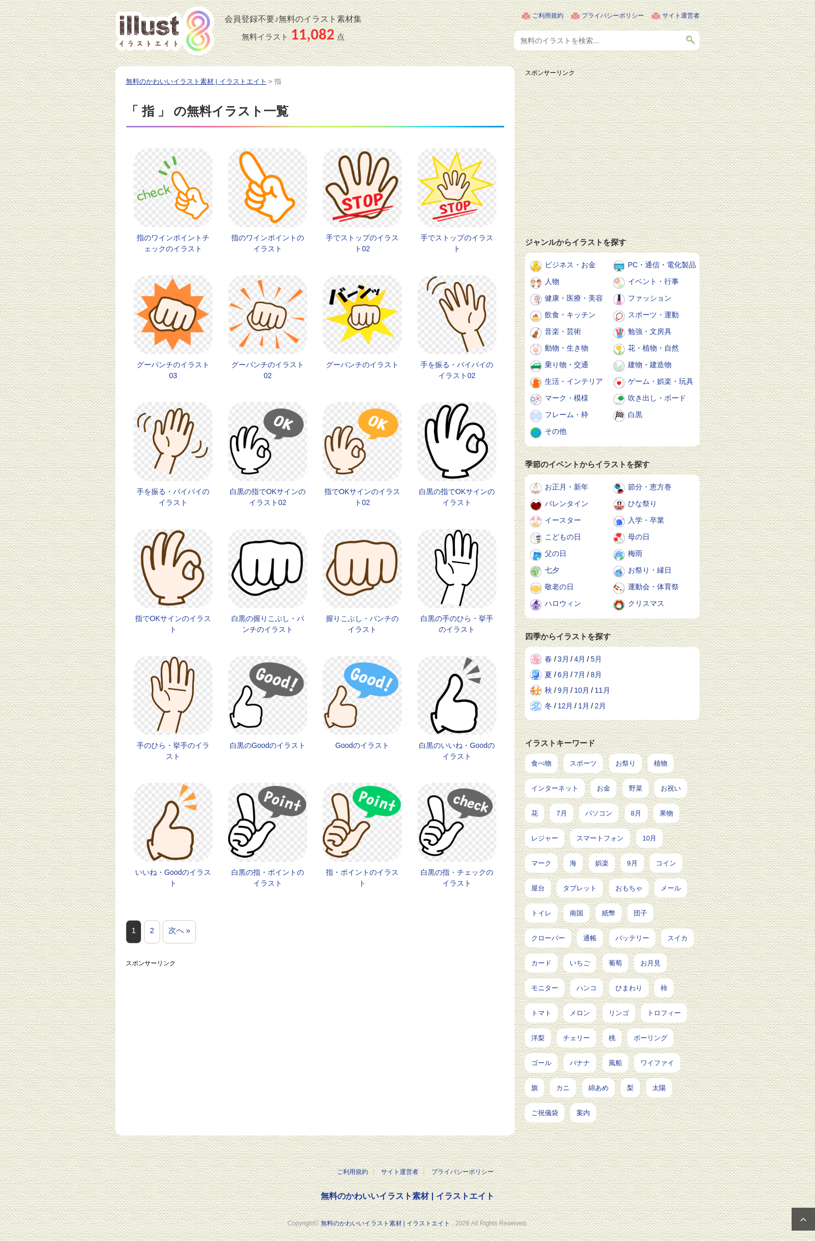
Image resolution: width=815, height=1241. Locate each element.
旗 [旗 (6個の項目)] (534, 1088)
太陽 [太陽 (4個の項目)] (659, 1088)
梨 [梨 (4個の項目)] (630, 1088)
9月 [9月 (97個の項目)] (632, 863)
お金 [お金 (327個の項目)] (603, 788)
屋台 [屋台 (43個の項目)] (538, 888)
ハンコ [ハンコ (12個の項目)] (586, 988)
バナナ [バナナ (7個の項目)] (580, 1063)
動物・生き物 (566, 348)
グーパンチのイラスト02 (267, 370)
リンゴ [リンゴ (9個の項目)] (619, 1013)
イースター (563, 520)
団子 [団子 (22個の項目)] (640, 913)
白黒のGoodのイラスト (268, 745)
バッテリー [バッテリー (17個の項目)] (632, 938)
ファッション (650, 298)
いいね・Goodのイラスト (173, 877)
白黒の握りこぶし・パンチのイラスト (267, 624)
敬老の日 (559, 587)
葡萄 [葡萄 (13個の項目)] (615, 963)
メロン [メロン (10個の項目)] (580, 1013)
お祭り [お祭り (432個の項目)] (625, 763)
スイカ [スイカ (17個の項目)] (677, 938)
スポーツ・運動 (653, 315)
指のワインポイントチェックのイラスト (173, 243)
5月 (596, 659)
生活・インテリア (574, 381)
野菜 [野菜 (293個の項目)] (635, 788)
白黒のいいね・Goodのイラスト (457, 750)
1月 (583, 706)
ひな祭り (642, 503)
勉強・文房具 (650, 331)
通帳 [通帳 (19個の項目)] (590, 938)
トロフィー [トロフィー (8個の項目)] (664, 1013)
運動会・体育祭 (653, 587)
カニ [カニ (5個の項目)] (563, 1088)
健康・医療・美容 (574, 298)
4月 (579, 659)
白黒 (635, 414)
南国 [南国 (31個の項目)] (576, 913)
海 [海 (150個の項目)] (573, 863)
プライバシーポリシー (613, 15)
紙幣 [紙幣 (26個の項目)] (608, 913)
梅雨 (635, 553)
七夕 (552, 570)
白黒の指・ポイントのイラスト (267, 877)
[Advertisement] (315, 1044)
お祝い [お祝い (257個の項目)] (671, 788)
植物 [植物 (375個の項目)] (660, 763)
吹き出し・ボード (657, 398)
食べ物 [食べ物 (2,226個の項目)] (541, 763)
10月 (581, 690)
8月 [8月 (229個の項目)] (636, 813)
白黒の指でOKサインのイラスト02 (268, 497)
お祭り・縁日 (650, 570)
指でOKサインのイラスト (173, 624)
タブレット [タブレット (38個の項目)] (580, 888)
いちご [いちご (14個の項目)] (580, 963)
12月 (565, 706)
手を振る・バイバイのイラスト (173, 497)
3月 (563, 659)
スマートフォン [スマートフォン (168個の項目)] (600, 838)
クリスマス (646, 603)
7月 (579, 674)
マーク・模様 (566, 398)
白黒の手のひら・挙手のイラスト (456, 624)
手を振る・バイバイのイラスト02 (456, 370)
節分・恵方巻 (650, 487)
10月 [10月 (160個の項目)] (649, 838)
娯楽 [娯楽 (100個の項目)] (602, 863)
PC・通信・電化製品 (662, 265)
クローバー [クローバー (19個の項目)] (548, 938)
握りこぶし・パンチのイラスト (362, 624)
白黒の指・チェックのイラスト (456, 877)
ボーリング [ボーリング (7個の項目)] (650, 1038)
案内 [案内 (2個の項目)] (583, 1113)
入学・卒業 (646, 520)
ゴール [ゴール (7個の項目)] (541, 1063)
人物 (552, 281)
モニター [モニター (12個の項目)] (544, 988)
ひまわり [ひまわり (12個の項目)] (628, 988)
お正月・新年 (566, 487)
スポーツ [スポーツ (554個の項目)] (583, 763)
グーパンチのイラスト (362, 364)
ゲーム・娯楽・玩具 (660, 381)
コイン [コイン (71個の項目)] (666, 863)
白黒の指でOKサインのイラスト (457, 497)
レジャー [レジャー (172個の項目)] (544, 838)
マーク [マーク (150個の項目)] (541, 863)
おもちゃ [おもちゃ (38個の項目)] (628, 888)
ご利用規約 (547, 15)
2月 (600, 706)
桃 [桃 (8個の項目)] (612, 1038)
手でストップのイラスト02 (362, 243)
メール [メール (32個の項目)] (671, 888)
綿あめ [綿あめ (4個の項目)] (598, 1088)
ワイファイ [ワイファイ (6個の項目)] (657, 1063)
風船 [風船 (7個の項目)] (615, 1063)
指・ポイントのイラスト (362, 877)
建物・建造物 (650, 364)
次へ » (179, 930)
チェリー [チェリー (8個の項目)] (576, 1038)
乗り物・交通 (566, 364)
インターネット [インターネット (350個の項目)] (555, 788)
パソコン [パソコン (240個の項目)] (598, 813)
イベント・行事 (653, 281)
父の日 (556, 553)
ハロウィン (563, 603)
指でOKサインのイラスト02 (362, 497)
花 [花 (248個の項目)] (534, 813)
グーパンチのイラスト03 (173, 370)
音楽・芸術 (563, 331)
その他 (556, 431)
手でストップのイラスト (456, 243)
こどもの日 (563, 537)
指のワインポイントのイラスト (267, 243)
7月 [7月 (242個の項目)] (561, 813)
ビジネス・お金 (570, 265)
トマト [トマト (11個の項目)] (541, 1013)
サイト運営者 (681, 15)
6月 (563, 674)
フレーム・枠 (566, 414)
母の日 (639, 537)
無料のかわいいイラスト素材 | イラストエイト (407, 1196)
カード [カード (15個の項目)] (541, 963)
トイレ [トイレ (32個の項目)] (541, 913)
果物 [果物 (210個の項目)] (666, 813)
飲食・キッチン (570, 315)
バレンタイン (566, 503)
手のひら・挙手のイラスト (173, 750)
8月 (596, 674)
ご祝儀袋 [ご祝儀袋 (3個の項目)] (544, 1113)
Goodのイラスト (362, 745)
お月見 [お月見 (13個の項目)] (650, 963)
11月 (602, 690)
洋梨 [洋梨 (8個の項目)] (538, 1038)
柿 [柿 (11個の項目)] (664, 988)
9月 (563, 690)
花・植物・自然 (653, 348)
